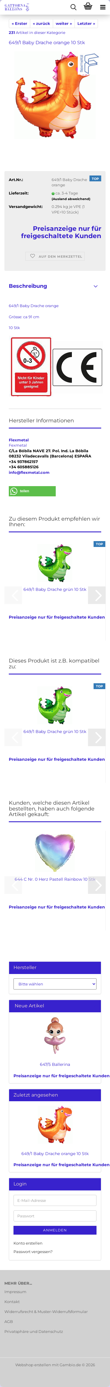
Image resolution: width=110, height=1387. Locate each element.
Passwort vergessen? (33, 1251)
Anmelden (55, 1230)
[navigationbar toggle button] (102, 7)
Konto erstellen (28, 1243)
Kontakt (12, 1301)
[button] (32, 491)
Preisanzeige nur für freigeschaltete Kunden (61, 1075)
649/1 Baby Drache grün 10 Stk (54, 589)
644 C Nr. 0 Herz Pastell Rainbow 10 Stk (55, 879)
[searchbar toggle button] (73, 7)
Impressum (15, 1291)
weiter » (64, 23)
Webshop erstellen (33, 1364)
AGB (8, 1321)
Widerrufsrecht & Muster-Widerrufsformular (46, 1311)
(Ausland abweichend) (71, 199)
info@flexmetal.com (29, 472)
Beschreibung (28, 286)
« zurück (41, 23)
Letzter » (86, 23)
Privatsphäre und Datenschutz (33, 1331)
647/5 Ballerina (55, 1064)
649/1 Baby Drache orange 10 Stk (55, 1153)
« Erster (19, 23)
